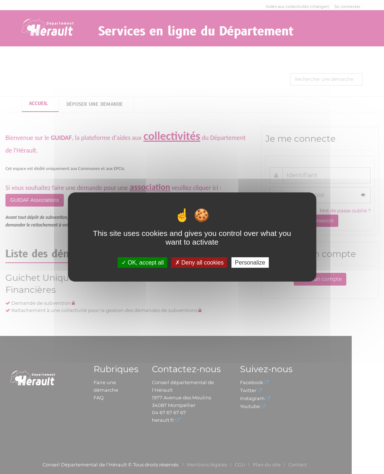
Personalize (250, 262)
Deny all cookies (199, 262)
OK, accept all (142, 262)
